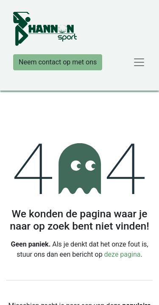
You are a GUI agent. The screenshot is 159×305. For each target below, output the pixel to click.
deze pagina (122, 254)
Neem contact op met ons (58, 62)
